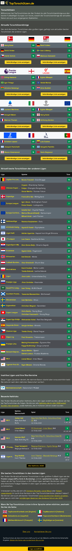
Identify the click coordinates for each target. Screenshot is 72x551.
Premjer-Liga (11, 282)
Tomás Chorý (27, 331)
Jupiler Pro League (14, 179)
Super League (12, 312)
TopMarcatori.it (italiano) (53, 512)
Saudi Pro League (13, 288)
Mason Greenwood (12, 152)
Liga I (8, 276)
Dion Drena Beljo (28, 245)
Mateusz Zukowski (47, 56)
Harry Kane (8, 45)
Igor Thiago (9, 83)
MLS (8, 359)
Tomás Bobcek (27, 271)
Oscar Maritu (27, 191)
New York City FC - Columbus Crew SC (46, 436)
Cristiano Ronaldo (33, 491)
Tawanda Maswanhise (31, 294)
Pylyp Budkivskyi (28, 346)
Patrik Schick (9, 56)
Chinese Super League (15, 188)
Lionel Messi (27, 359)
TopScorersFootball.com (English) (22, 512)
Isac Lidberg (45, 50)
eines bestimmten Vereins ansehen (53, 496)
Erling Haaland (10, 77)
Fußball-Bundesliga (14, 262)
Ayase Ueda (26, 251)
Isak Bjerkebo (27, 300)
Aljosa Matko (27, 350)
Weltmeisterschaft (14, 388)
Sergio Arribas (27, 325)
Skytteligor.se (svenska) (53, 520)
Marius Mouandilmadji (30, 213)
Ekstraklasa (11, 269)
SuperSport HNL (12, 245)
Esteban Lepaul (10, 141)
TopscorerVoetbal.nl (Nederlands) (57, 516)
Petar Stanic (27, 205)
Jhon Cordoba (27, 282)
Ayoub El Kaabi (28, 227)
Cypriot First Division (14, 364)
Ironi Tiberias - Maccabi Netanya (44, 456)
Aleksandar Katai (28, 319)
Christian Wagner (29, 306)
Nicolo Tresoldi (28, 180)
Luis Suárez (45, 141)
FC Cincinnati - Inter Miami (41, 428)
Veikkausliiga (11, 221)
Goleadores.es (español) (18, 516)
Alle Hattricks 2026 (36, 466)
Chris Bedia (26, 311)
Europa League (12, 203)
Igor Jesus (26, 202)
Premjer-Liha (11, 344)
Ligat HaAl (10, 233)
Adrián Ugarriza (28, 233)
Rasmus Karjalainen (29, 221)
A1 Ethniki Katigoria (14, 227)
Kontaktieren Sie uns (42, 531)
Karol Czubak (27, 268)
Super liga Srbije (13, 319)
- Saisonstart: (20, 387)
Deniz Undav (9, 50)
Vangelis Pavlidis (47, 147)
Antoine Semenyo (11, 88)
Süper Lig (10, 337)
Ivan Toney (26, 288)
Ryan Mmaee (27, 365)
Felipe (24, 188)
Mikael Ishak (27, 216)
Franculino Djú (27, 197)
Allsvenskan (11, 300)
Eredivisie (10, 251)
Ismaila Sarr (26, 210)
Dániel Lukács (27, 353)
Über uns (26, 531)
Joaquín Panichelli (12, 147)
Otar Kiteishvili (28, 263)
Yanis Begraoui (46, 152)
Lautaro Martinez (11, 109)
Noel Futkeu (45, 45)
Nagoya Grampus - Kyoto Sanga (44, 446)
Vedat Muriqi (45, 83)
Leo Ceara (26, 239)
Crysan (24, 185)
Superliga (10, 196)
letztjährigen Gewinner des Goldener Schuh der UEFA (41, 498)
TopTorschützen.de (21, 3)
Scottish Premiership (14, 294)
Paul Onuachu (27, 337)
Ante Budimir (45, 88)
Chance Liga (11, 331)
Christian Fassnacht (30, 314)
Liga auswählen (36, 549)
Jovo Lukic (26, 276)
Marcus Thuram (10, 120)
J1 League (10, 239)
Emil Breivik (26, 257)
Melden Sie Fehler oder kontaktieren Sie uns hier (27, 540)
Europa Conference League (17, 213)
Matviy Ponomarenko (30, 342)
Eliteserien (10, 256)
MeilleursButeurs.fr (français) (20, 520)
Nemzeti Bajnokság (14, 352)
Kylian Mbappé (46, 77)
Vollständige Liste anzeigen (17, 62)
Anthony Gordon (47, 120)
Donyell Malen (10, 115)
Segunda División (13, 325)
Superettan (11, 305)
